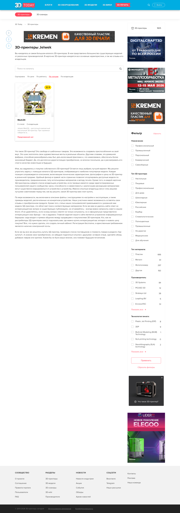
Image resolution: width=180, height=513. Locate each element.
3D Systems (140, 282)
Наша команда (134, 482)
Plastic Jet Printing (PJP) (145, 321)
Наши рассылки (113, 487)
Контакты (132, 473)
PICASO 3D (140, 288)
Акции (79, 483)
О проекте (19, 478)
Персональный (142, 155)
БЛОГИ (48, 5)
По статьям (53, 77)
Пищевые (139, 183)
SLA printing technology (145, 339)
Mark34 (21, 120)
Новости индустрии (85, 478)
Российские (140, 207)
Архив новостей (83, 496)
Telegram (110, 483)
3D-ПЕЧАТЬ (122, 5)
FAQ (17, 496)
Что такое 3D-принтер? (148, 401)
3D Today (18, 24)
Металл (138, 260)
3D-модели (51, 483)
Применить (146, 360)
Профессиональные (144, 188)
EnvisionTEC (140, 304)
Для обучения (141, 240)
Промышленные (142, 226)
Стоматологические (144, 217)
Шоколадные (141, 198)
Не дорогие (140, 231)
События (80, 487)
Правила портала (23, 487)
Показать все (137, 309)
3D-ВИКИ (107, 5)
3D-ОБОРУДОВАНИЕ (68, 5)
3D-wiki (49, 492)
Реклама (29, 39)
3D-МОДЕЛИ (90, 5)
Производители (53, 496)
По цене (30, 77)
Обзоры (79, 492)
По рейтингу (41, 77)
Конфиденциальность (84, 509)
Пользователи (21, 492)
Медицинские (141, 236)
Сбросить (157, 134)
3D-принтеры (24, 14)
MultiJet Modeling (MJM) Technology (146, 333)
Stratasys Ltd (140, 293)
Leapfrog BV (140, 298)
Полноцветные (142, 221)
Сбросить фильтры (146, 367)
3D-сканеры (42, 14)
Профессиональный (144, 146)
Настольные (140, 179)
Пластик (139, 254)
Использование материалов (59, 509)
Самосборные (141, 165)
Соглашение (20, 483)
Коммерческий (142, 160)
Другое (138, 270)
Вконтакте (111, 478)
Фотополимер (141, 265)
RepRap (138, 212)
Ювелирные (141, 202)
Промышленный (142, 150)
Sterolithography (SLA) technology (145, 345)
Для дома (139, 193)
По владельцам (67, 77)
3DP (137, 327)
